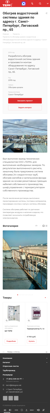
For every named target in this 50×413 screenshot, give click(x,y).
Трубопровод (9, 370)
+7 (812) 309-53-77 (14, 379)
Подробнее (11, 341)
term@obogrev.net (13, 385)
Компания (7, 358)
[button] (17, 294)
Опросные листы (11, 366)
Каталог (6, 362)
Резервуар (8, 375)
